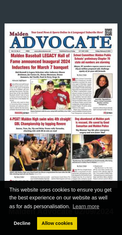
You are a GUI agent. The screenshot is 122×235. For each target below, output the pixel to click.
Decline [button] (22, 223)
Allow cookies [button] (57, 223)
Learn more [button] (86, 206)
